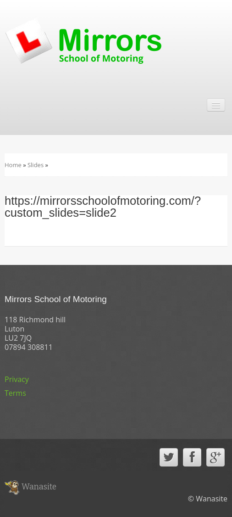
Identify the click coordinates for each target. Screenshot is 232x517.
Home (13, 165)
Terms (15, 393)
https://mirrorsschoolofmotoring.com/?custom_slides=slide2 (103, 206)
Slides (36, 165)
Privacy (17, 379)
